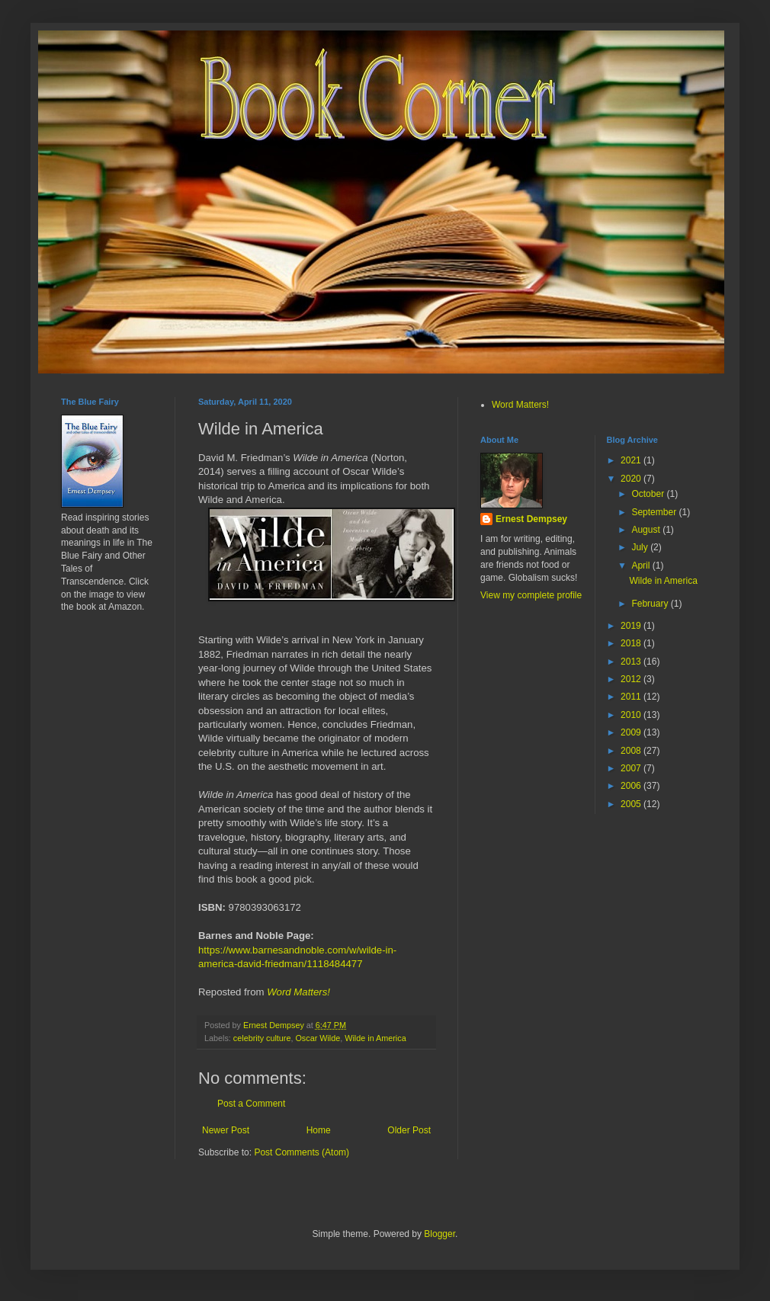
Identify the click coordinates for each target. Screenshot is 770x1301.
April (641, 565)
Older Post (409, 1130)
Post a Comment (251, 1103)
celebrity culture (262, 1038)
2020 (632, 478)
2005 (632, 804)
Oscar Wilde (317, 1038)
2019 (632, 625)
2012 (632, 679)
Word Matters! (298, 992)
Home (318, 1130)
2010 (632, 715)
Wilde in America (375, 1038)
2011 (632, 696)
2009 (632, 732)
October (648, 494)
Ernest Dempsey (531, 519)
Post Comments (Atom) (301, 1152)
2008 (632, 750)
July (640, 547)
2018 (632, 643)
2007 (632, 768)
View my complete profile (531, 595)
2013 (632, 661)
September (655, 512)
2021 (632, 460)
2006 (632, 785)
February (650, 603)
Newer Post (225, 1130)
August (647, 529)
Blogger (439, 1234)
